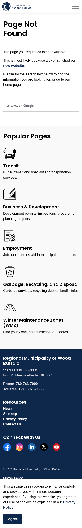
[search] (41, 106)
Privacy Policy (15, 419)
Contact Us (12, 424)
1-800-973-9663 (31, 389)
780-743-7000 (27, 384)
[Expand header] (75, 6)
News (7, 408)
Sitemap (10, 414)
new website (13, 66)
